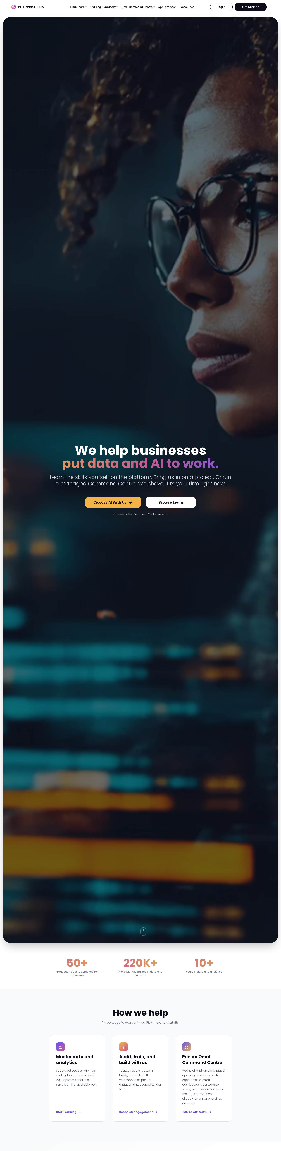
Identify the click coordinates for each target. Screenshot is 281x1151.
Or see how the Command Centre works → (140, 514)
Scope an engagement (138, 1112)
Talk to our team (197, 1112)
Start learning (68, 1112)
